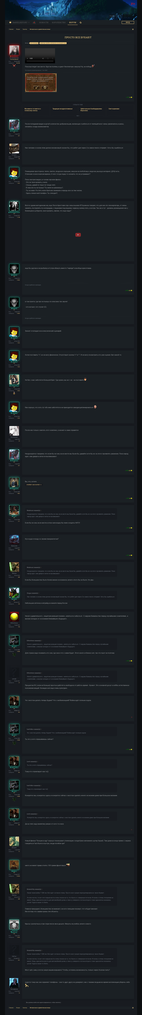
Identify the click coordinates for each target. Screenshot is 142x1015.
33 (19, 441)
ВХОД (128, 22)
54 (19, 158)
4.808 (18, 651)
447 (19, 135)
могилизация (34, 43)
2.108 (18, 217)
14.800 (18, 876)
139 (19, 604)
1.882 (18, 493)
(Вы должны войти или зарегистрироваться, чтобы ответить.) (43, 1002)
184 (19, 712)
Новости (43, 22)
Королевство (59, 22)
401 (19, 960)
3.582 (18, 390)
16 (19, 993)
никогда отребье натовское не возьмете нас (53, 43)
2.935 (18, 937)
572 (19, 549)
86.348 (18, 63)
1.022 (18, 183)
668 (19, 577)
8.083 (18, 280)
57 (19, 682)
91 (19, 851)
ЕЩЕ (78, 115)
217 (19, 521)
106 (19, 626)
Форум (72, 22)
